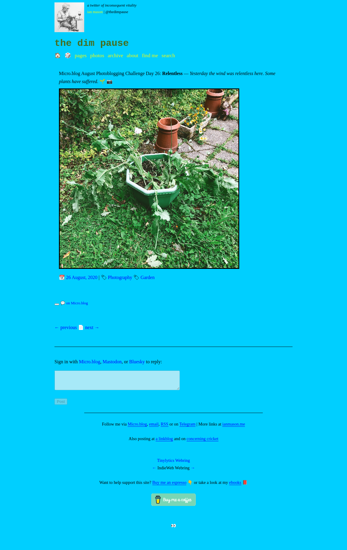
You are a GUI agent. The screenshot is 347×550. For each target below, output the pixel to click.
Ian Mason (95, 12)
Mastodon (112, 361)
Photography (120, 277)
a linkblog (164, 442)
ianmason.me (233, 427)
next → (92, 327)
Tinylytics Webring (173, 464)
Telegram (187, 427)
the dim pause (91, 43)
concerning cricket (202, 442)
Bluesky (137, 361)
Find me (150, 55)
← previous (65, 327)
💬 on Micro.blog (74, 303)
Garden (147, 277)
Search (168, 55)
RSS (164, 427)
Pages (81, 55)
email (154, 427)
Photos (97, 55)
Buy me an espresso (169, 486)
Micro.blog (89, 361)
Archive (115, 55)
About (132, 55)
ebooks (235, 486)
